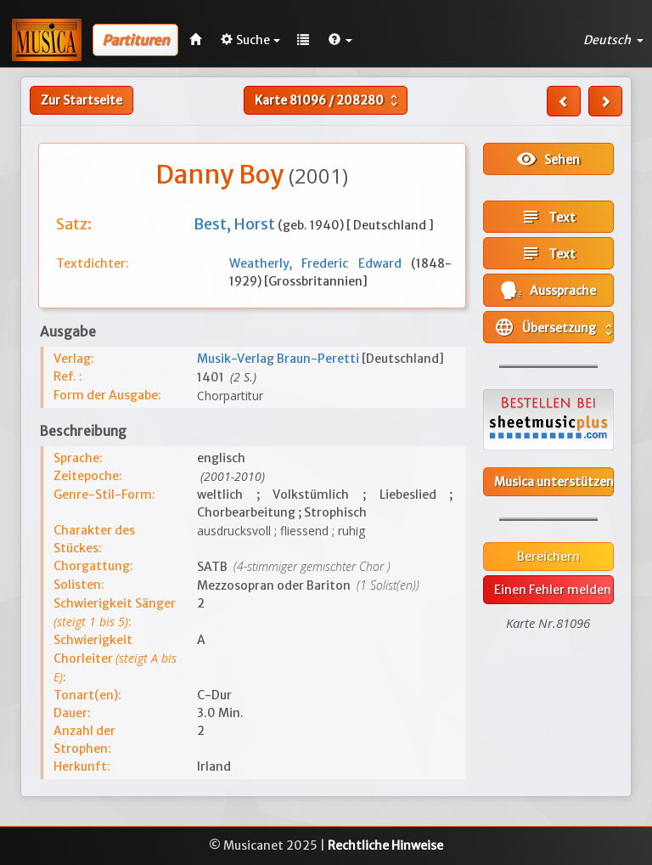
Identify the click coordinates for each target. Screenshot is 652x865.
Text (548, 216)
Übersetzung (554, 327)
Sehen (548, 159)
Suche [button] (250, 40)
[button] (340, 40)
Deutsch (613, 40)
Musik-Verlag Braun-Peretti (279, 358)
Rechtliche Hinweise (385, 845)
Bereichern (548, 556)
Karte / (328, 100)
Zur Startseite (81, 100)
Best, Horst (236, 224)
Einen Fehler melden (552, 589)
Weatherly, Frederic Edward (320, 263)
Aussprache (548, 290)
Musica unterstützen (554, 481)
